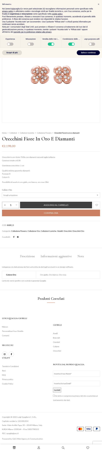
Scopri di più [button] (12, 446)
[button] (97, 9)
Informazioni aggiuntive (56, 256)
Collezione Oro (34, 231)
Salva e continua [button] (88, 446)
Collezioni (13, 133)
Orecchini (67, 231)
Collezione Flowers (44, 133)
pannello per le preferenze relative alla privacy (33, 425)
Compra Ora (51, 213)
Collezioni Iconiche (27, 133)
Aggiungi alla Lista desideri (96, 205)
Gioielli (60, 231)
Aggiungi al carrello (56, 205)
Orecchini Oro (78, 231)
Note (80, 256)
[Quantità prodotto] (10, 205)
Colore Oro (7, 190)
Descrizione (27, 256)
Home (4, 133)
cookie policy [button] (57, 407)
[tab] (27, 256)
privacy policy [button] (7, 404)
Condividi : (6, 237)
